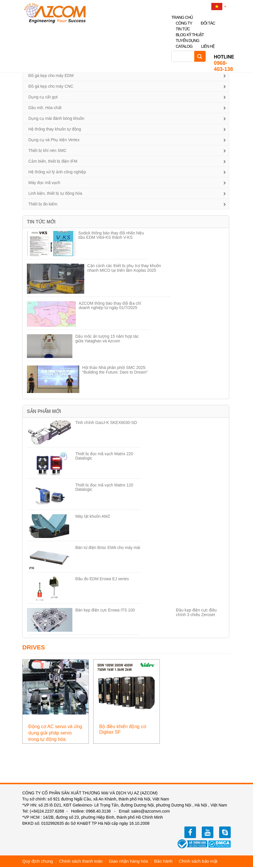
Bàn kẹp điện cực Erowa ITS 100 (105, 610)
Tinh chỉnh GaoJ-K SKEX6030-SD (106, 422)
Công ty (184, 23)
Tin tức (183, 29)
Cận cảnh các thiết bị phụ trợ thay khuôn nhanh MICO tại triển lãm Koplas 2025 (124, 267)
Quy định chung (37, 861)
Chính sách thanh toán (81, 861)
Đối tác (208, 23)
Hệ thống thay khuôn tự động (54, 129)
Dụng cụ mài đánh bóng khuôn (56, 118)
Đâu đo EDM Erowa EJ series (102, 578)
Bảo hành (163, 861)
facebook (190, 832)
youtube (207, 832)
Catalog (184, 46)
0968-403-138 (224, 63)
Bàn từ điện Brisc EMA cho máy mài (107, 547)
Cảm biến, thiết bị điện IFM (52, 161)
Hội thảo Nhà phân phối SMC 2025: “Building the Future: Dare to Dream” (115, 369)
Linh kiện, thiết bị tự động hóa (55, 193)
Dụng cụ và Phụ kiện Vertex (54, 139)
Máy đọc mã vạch (44, 182)
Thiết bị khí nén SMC (47, 150)
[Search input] (184, 56)
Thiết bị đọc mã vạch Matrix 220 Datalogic (104, 455)
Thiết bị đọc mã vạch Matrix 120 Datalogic (104, 487)
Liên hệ (207, 46)
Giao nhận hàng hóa (128, 861)
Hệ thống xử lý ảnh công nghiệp (57, 172)
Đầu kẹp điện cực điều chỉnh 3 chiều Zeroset (196, 612)
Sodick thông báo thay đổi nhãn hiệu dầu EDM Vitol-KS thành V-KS (111, 235)
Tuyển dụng (187, 40)
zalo (225, 832)
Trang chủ (182, 17)
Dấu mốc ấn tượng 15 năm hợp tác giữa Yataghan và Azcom (107, 338)
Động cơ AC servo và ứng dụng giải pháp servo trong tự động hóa (55, 733)
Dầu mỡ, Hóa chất (44, 107)
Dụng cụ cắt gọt (43, 97)
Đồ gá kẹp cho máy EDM (51, 75)
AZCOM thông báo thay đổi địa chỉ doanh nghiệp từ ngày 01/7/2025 (110, 305)
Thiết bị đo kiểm (42, 204)
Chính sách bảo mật (198, 861)
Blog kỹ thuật (190, 34)
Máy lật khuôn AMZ (92, 516)
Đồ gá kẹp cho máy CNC (50, 86)
